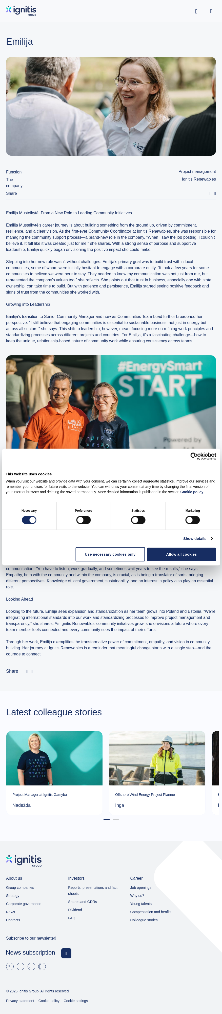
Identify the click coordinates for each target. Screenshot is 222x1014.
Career (136, 878)
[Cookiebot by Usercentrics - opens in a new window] (194, 456)
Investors (76, 878)
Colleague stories (144, 920)
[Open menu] (211, 11)
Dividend (75, 910)
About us (14, 878)
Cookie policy (191, 492)
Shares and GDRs (82, 902)
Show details (195, 538)
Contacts (13, 920)
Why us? (137, 896)
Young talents (141, 904)
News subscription (30, 952)
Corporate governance (23, 904)
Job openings (140, 888)
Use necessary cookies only (110, 554)
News (10, 912)
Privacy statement (20, 1001)
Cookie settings (76, 1001)
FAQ (71, 918)
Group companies (20, 888)
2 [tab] (115, 820)
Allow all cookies (181, 554)
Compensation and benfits (151, 912)
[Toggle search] (196, 11)
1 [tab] (106, 820)
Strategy (12, 896)
